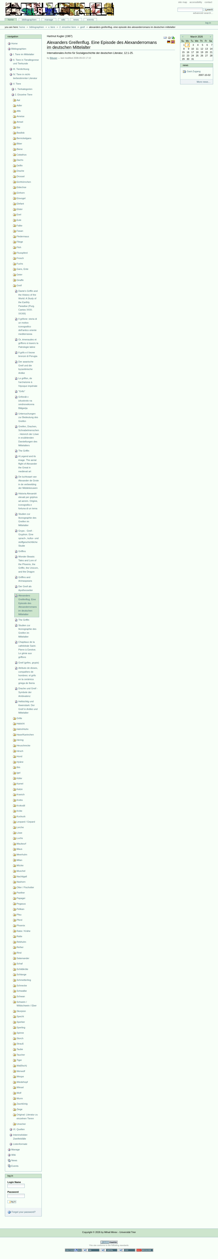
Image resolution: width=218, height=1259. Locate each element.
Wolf (19, 1093)
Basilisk (20, 132)
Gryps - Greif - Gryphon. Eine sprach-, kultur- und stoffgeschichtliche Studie (28, 538)
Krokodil (21, 805)
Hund (19, 756)
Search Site (177, 7)
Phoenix (21, 925)
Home (11, 19)
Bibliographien (29, 19)
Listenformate (20, 1144)
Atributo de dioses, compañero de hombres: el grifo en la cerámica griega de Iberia (28, 675)
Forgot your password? (21, 1212)
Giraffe (20, 280)
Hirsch (20, 751)
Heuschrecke (23, 745)
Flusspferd (22, 253)
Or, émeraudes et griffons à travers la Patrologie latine (28, 343)
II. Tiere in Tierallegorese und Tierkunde (26, 62)
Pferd (19, 920)
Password (13, 1192)
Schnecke (22, 985)
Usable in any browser (144, 1250)
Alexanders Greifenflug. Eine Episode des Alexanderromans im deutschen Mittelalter (27, 605)
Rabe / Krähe (23, 931)
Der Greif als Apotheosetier (25, 588)
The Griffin (23, 450)
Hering (20, 740)
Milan (19, 860)
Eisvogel (21, 198)
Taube (20, 1049)
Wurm (20, 1098)
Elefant (20, 203)
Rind (19, 952)
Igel (18, 772)
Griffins (22, 551)
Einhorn (21, 192)
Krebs (20, 800)
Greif (82, 27)
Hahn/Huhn (23, 729)
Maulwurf (21, 843)
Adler (19, 105)
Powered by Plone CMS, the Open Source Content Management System (109, 1242)
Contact (208, 2)
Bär (18, 127)
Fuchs (20, 263)
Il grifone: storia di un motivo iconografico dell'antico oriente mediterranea (27, 326)
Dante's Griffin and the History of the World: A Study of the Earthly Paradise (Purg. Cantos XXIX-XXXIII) (28, 302)
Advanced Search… (203, 13)
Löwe (19, 833)
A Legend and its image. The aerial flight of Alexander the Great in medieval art (27, 464)
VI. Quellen (19, 1129)
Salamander (23, 958)
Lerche (20, 827)
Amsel (20, 122)
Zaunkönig (22, 1103)
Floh (19, 247)
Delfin (20, 165)
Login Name (14, 1182)
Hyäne (20, 762)
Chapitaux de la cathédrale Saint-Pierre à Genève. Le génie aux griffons (27, 649)
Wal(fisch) (22, 1065)
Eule (19, 220)
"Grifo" (21, 391)
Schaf (20, 963)
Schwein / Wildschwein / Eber (27, 1004)
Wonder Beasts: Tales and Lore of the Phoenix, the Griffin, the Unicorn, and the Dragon (28, 564)
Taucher (21, 1054)
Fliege (20, 241)
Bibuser (53, 58)
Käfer (19, 778)
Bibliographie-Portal (60, 9)
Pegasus (21, 903)
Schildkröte (22, 969)
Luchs (20, 838)
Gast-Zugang (196, 73)
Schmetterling (24, 980)
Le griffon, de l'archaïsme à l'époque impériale (27, 382)
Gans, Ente (22, 269)
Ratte (19, 936)
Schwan (21, 996)
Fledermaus (23, 236)
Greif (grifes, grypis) (28, 662)
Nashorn (21, 882)
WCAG (91, 1250)
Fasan (20, 231)
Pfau (19, 914)
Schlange (21, 974)
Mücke (20, 865)
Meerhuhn (22, 854)
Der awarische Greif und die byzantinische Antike (25, 367)
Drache (20, 171)
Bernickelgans (24, 138)
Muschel (21, 871)
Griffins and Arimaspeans (25, 579)
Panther (21, 892)
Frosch (20, 258)
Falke (19, 225)
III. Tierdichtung (21, 69)
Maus (19, 849)
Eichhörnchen (24, 182)
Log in (208, 23)
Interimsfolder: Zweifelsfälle (20, 1137)
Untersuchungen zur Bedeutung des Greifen (28, 417)
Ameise (20, 116)
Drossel (20, 176)
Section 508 (73, 1250)
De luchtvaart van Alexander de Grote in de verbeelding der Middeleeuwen (28, 482)
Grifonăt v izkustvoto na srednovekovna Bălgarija (26, 402)
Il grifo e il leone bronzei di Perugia (27, 354)
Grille (19, 718)
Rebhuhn (21, 942)
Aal (18, 100)
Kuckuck (21, 816)
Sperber (21, 1022)
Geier (19, 274)
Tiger (19, 1060)
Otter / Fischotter (25, 887)
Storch (20, 1038)
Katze (20, 789)
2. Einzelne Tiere (67, 27)
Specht (20, 1016)
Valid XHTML (109, 1250)
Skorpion (21, 1011)
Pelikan (20, 909)
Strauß (20, 1043)
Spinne (20, 1033)
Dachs (20, 160)
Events (90, 19)
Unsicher (21, 1124)
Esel (19, 214)
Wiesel (20, 1087)
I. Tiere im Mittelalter (23, 54)
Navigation (12, 36)
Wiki (63, 19)
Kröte (19, 811)
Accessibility (195, 2)
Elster (20, 209)
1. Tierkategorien (23, 89)
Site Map (182, 2)
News (76, 19)
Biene (20, 149)
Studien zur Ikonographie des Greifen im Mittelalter (27, 520)
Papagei (21, 898)
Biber (19, 143)
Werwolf (21, 1071)
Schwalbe (22, 991)
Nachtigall (22, 876)
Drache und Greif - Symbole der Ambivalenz (28, 692)
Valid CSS (126, 1250)
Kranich (20, 794)
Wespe (20, 1076)
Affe (19, 111)
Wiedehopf (22, 1082)
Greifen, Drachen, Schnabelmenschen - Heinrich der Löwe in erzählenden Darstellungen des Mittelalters (28, 435)
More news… (204, 82)
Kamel (20, 783)
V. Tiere (51, 27)
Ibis (18, 767)
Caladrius (22, 154)
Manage (49, 19)
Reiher (20, 947)
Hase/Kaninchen (25, 734)
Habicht (20, 723)
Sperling (21, 1027)
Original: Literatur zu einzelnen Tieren (27, 1116)
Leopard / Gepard (26, 821)
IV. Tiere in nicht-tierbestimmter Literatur (25, 76)
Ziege (20, 1109)
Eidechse (21, 187)
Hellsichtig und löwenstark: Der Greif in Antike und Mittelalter (27, 707)
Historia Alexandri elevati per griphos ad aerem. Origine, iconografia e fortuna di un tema (28, 501)
